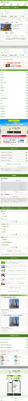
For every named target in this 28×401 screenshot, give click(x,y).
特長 (1, 103)
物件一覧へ (21, 192)
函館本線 (4, 239)
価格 (1, 72)
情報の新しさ (3, 116)
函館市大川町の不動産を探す (6, 347)
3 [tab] (13, 144)
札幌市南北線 (5, 244)
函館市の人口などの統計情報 (6, 152)
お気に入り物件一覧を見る (7, 59)
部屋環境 (2, 87)
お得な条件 (3, 111)
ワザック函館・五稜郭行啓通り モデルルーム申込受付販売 (11, 315)
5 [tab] (15, 144)
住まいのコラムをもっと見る (13, 291)
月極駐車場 (16, 398)
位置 (1, 85)
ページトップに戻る (14, 367)
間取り (2, 74)
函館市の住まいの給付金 (6, 160)
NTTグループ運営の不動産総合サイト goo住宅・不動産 (7, 0)
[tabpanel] (14, 139)
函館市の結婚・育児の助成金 (6, 155)
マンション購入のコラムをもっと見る (14, 287)
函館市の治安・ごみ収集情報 (6, 157)
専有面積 (2, 77)
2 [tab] (12, 144)
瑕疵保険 (2, 108)
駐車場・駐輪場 (4, 98)
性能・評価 (3, 106)
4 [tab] (14, 144)
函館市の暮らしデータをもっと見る (13, 164)
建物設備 (2, 90)
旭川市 (3, 231)
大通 (3, 213)
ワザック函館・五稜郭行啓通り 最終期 (8, 297)
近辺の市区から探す (4, 342)
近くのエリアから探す (5, 339)
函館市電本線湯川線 (6, 242)
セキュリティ (3, 95)
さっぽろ (4, 218)
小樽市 (3, 229)
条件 (1, 100)
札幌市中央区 (5, 226)
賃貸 (1, 398)
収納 (1, 93)
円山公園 (4, 216)
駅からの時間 (3, 82)
